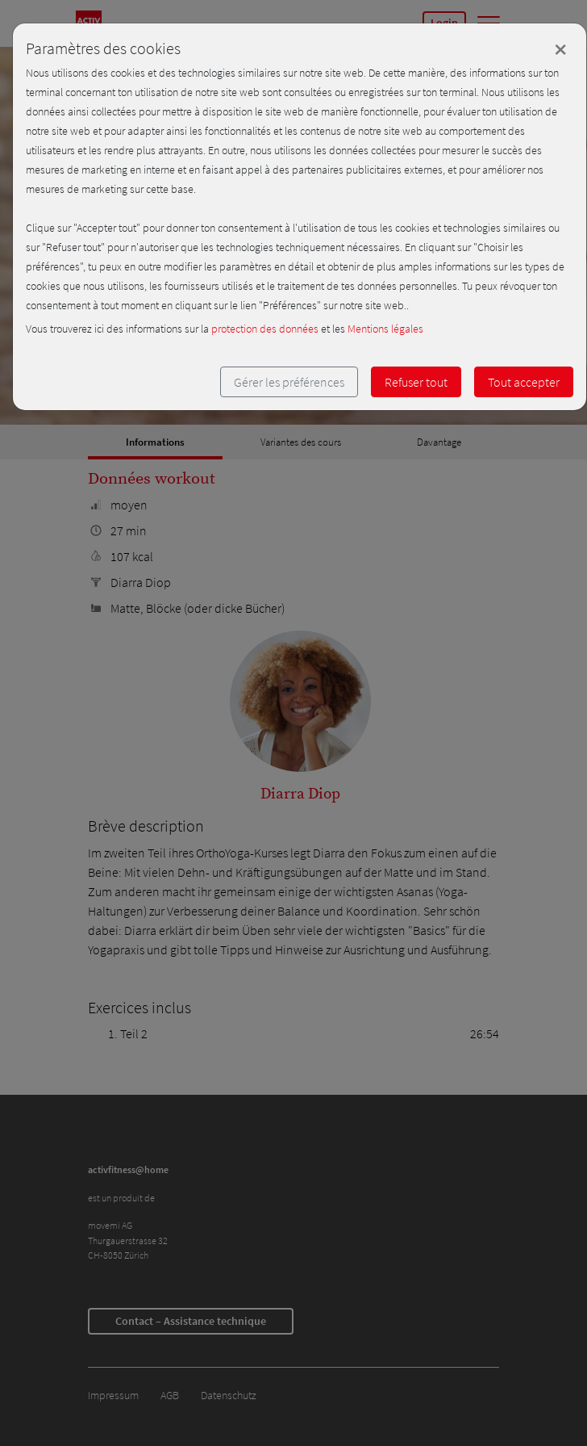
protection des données (264, 328)
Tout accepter (524, 382)
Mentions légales (385, 328)
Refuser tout (416, 382)
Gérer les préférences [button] (289, 382)
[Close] (560, 49)
